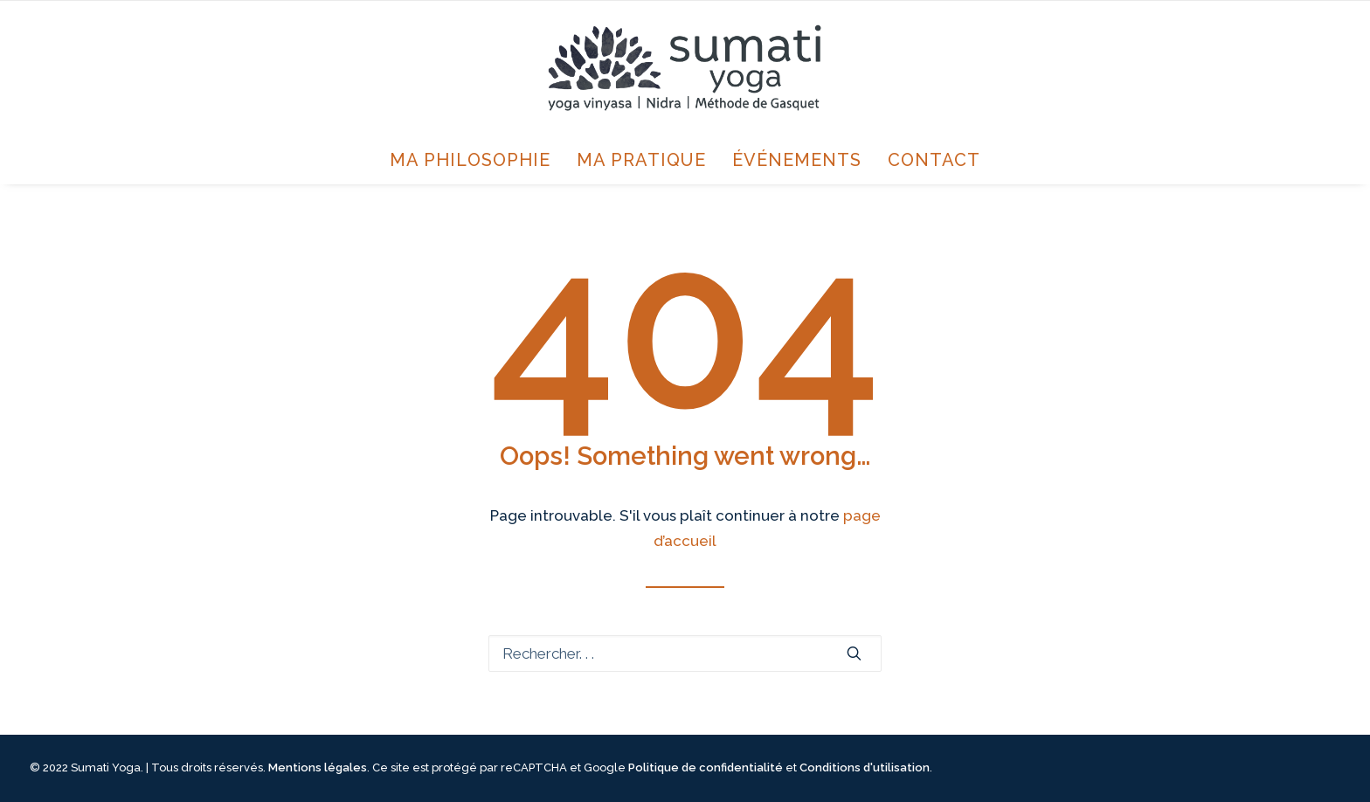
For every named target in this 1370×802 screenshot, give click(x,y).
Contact (934, 159)
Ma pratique (641, 159)
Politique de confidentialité (705, 767)
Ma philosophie (470, 159)
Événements (796, 159)
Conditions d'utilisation (864, 767)
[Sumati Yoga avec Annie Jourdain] (684, 68)
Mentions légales (317, 767)
